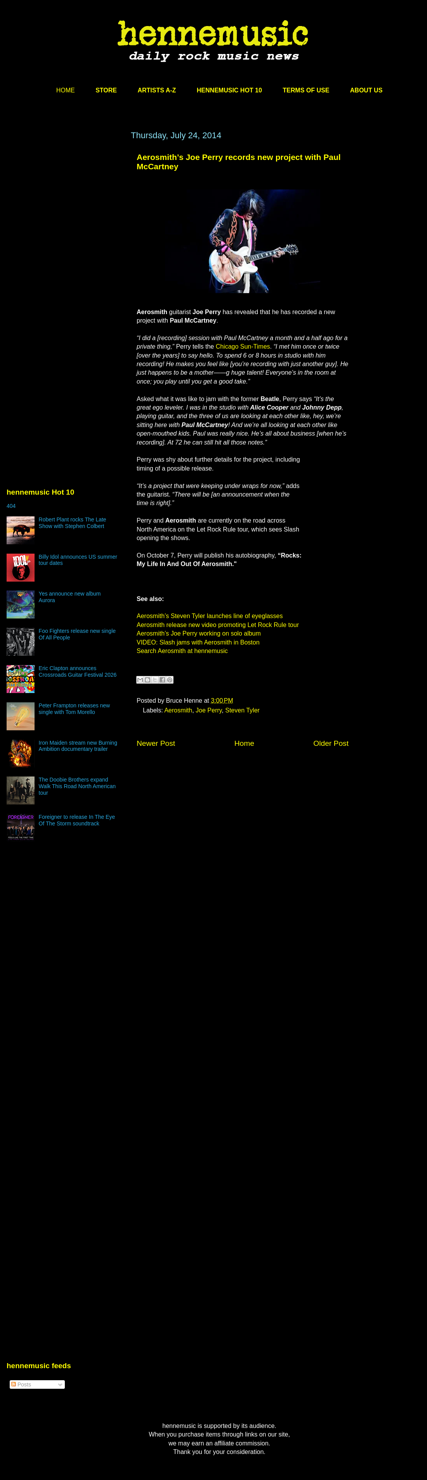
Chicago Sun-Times (243, 346)
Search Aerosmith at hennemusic (182, 651)
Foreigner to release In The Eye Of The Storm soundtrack (77, 820)
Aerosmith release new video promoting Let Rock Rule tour (218, 625)
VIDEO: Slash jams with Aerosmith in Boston (198, 642)
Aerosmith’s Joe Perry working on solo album (199, 633)
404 (11, 506)
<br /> (325, 502)
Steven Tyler (242, 710)
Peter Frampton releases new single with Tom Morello (74, 708)
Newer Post (156, 743)
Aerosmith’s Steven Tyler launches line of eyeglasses (210, 616)
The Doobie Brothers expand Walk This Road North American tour (77, 786)
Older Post (331, 743)
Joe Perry (209, 710)
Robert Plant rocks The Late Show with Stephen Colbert (72, 522)
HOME (65, 90)
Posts (21, 1384)
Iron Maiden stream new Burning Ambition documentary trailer (78, 746)
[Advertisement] (73, 229)
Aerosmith (178, 710)
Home (244, 743)
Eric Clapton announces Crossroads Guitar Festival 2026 (78, 671)
